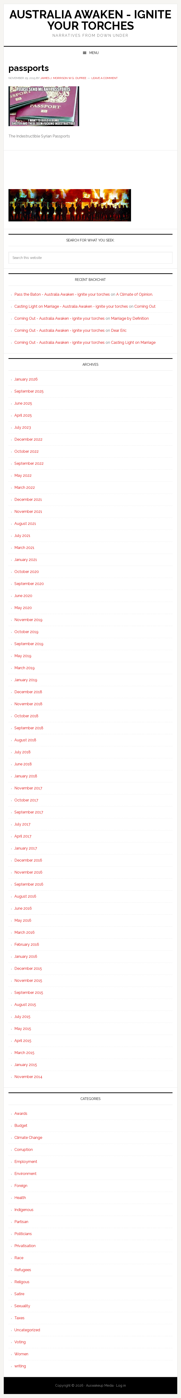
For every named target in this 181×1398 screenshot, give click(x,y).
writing (20, 1366)
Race (18, 1258)
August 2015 (25, 1004)
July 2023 (22, 427)
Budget (20, 1125)
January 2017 (25, 848)
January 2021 (25, 559)
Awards (20, 1113)
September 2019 (28, 644)
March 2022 (24, 487)
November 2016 (28, 872)
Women (21, 1354)
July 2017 (22, 824)
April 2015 (22, 1040)
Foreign (20, 1185)
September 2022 (29, 463)
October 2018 (26, 716)
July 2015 (22, 1016)
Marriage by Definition (130, 318)
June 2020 (23, 595)
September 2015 (28, 992)
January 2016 (25, 956)
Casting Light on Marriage (133, 342)
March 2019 (24, 668)
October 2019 (26, 632)
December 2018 (28, 692)
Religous (21, 1282)
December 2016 (28, 860)
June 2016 (23, 908)
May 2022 (23, 475)
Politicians (23, 1234)
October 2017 (26, 800)
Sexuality (22, 1306)
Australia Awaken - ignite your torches (90, 20)
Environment (25, 1173)
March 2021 (24, 547)
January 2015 (25, 1064)
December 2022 (28, 439)
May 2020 (23, 608)
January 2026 (26, 379)
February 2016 (26, 944)
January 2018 (25, 776)
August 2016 (25, 896)
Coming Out (145, 306)
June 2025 (23, 403)
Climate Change (28, 1137)
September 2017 (28, 812)
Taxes (19, 1318)
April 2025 (23, 415)
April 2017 (22, 836)
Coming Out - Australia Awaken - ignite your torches (59, 318)
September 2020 (29, 583)
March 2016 (24, 932)
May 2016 (22, 920)
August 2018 (25, 740)
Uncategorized (27, 1330)
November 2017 (28, 788)
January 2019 (25, 680)
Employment (25, 1161)
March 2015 (24, 1052)
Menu (94, 53)
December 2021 (28, 499)
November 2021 (28, 511)
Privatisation (25, 1246)
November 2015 (28, 980)
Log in (121, 1385)
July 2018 (22, 752)
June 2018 (23, 764)
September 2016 (28, 884)
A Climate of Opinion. (134, 294)
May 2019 (22, 656)
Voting (20, 1342)
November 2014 (28, 1076)
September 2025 (29, 391)
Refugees (22, 1270)
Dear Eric (119, 330)
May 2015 (22, 1028)
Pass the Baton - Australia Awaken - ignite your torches (62, 294)
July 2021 (22, 535)
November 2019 (28, 620)
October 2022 (26, 451)
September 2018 (28, 728)
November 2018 (28, 704)
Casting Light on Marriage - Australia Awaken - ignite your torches (71, 306)
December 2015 (28, 968)
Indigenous (23, 1209)
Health (20, 1197)
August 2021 (25, 523)
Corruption (23, 1149)
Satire (19, 1294)
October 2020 (26, 571)
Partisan (21, 1222)
